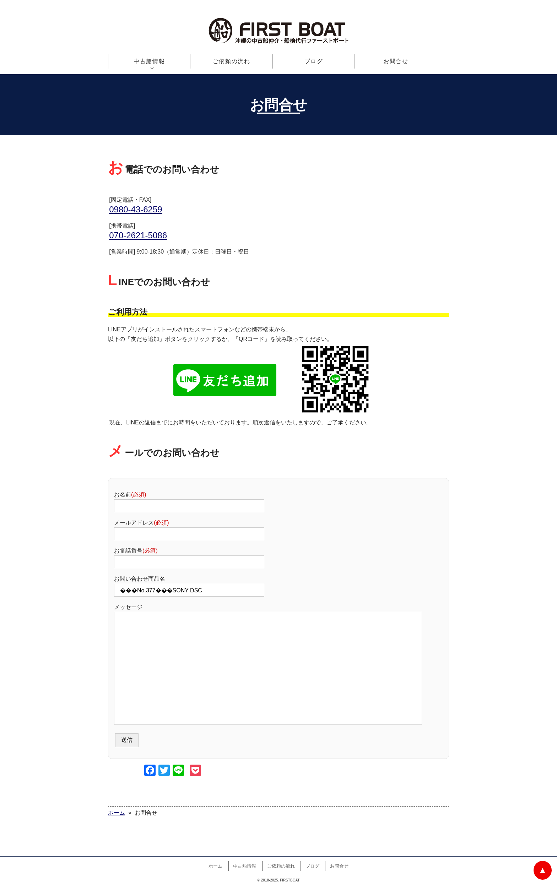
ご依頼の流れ (231, 61)
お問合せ (395, 61)
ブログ (313, 61)
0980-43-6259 (135, 209)
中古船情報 (149, 61)
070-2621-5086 (138, 235)
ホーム (215, 866)
